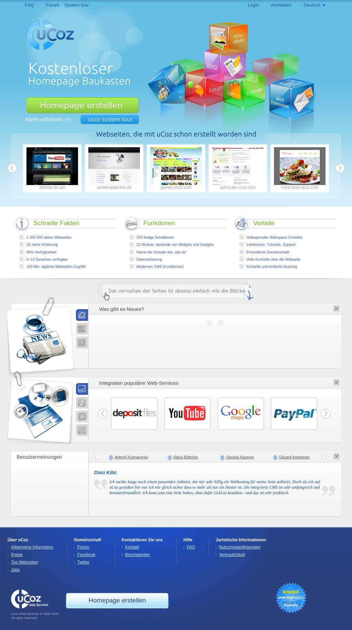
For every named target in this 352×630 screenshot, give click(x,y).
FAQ (29, 5)
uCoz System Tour (109, 119)
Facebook (86, 554)
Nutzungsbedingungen (239, 547)
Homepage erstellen (82, 105)
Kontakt (132, 547)
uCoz (29, 598)
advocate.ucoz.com (238, 168)
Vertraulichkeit (232, 554)
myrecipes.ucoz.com (300, 168)
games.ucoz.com (176, 168)
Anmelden (281, 5)
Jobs (15, 569)
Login (253, 5)
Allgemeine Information (32, 547)
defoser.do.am (52, 168)
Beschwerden (137, 554)
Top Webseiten (24, 562)
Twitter (83, 562)
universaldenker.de (114, 168)
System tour (76, 5)
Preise (17, 554)
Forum (52, 5)
